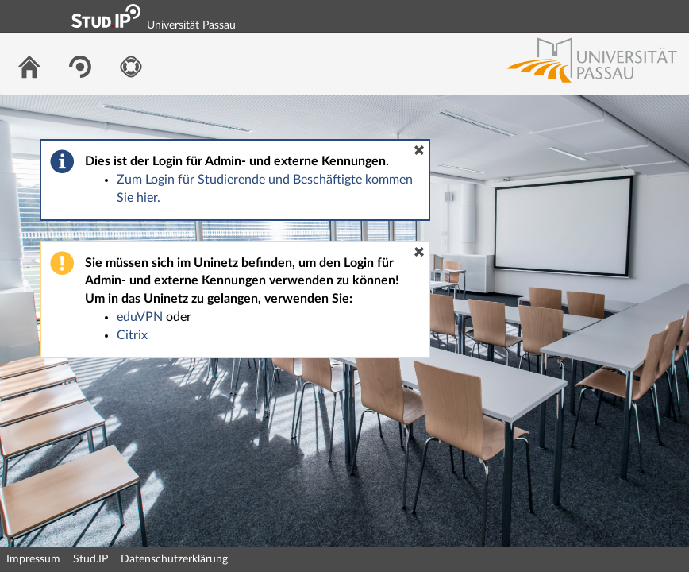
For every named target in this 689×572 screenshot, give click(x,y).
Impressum (33, 559)
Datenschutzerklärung (174, 559)
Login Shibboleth (588, 15)
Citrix (132, 335)
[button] (419, 150)
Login (670, 15)
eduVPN (140, 317)
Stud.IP (90, 559)
